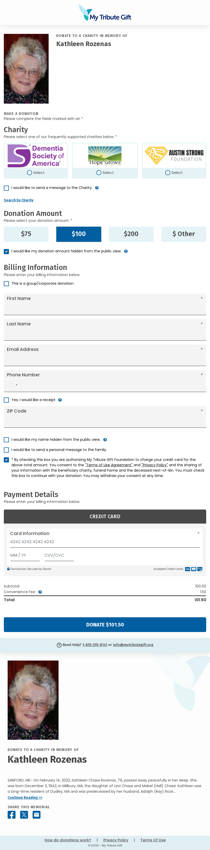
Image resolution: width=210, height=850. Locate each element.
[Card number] (105, 543)
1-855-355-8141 (94, 645)
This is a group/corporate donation (42, 283)
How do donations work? (68, 840)
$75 (26, 234)
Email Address (23, 349)
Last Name (19, 324)
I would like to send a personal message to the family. (59, 449)
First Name (19, 298)
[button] (97, 190)
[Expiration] (25, 554)
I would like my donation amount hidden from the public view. (66, 251)
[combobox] (13, 385)
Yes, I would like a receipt (33, 399)
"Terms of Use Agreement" (109, 465)
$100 (79, 234)
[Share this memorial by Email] (36, 814)
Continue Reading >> (25, 798)
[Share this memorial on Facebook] (11, 814)
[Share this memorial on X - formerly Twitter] (24, 814)
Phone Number (23, 375)
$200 (131, 234)
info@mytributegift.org (133, 645)
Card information (29, 533)
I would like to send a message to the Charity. (51, 187)
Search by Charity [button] (18, 200)
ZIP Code (16, 411)
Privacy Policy (115, 840)
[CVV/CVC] (59, 554)
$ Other (184, 234)
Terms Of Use (153, 840)
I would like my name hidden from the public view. (56, 439)
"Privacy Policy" (155, 465)
